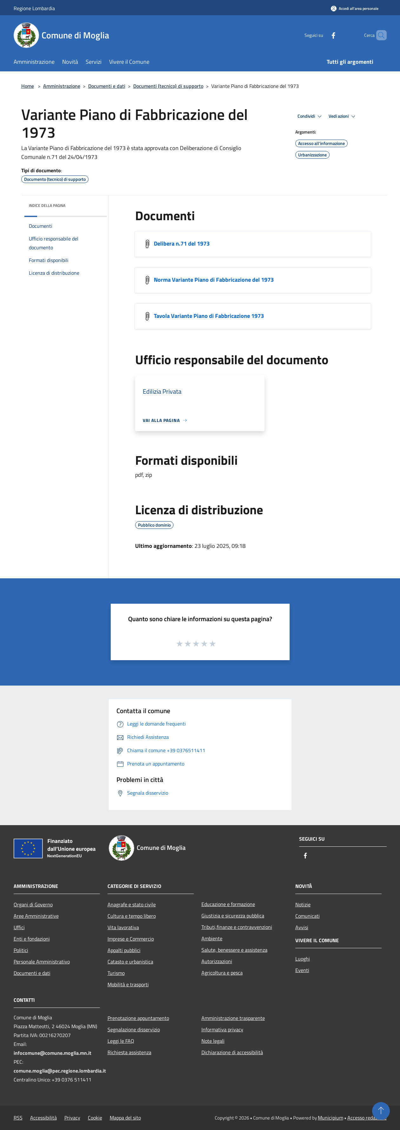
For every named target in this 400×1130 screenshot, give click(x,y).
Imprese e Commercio (131, 939)
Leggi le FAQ (121, 1041)
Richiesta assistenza (129, 1052)
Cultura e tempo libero (132, 916)
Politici (21, 950)
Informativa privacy (222, 1029)
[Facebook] (322, 35)
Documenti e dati (106, 86)
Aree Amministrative (36, 916)
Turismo (116, 973)
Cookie (95, 1117)
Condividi (311, 116)
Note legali (213, 1041)
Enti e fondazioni (32, 939)
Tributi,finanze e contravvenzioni (236, 927)
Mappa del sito (125, 1117)
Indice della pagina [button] (47, 205)
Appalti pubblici (124, 950)
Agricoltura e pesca (222, 972)
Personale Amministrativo (42, 961)
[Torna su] (381, 1111)
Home (27, 86)
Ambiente (211, 938)
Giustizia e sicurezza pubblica (232, 915)
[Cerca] (379, 35)
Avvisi (301, 927)
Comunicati (307, 916)
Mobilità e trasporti (128, 984)
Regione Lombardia (34, 8)
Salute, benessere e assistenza (234, 950)
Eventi (302, 970)
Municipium (330, 1117)
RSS (18, 1117)
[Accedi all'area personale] (355, 8)
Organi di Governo (33, 904)
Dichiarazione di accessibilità (232, 1052)
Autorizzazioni (216, 961)
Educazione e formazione (228, 904)
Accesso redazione (367, 1117)
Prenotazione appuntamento (138, 1018)
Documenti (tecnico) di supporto (168, 86)
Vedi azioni (343, 116)
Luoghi (302, 958)
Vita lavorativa (123, 927)
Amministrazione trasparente (233, 1018)
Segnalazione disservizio (134, 1029)
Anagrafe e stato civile (132, 904)
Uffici (19, 927)
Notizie (303, 904)
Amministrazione (61, 86)
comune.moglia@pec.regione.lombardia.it (60, 1070)
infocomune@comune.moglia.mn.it (52, 1053)
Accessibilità (43, 1117)
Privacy (72, 1117)
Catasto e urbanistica (130, 961)
